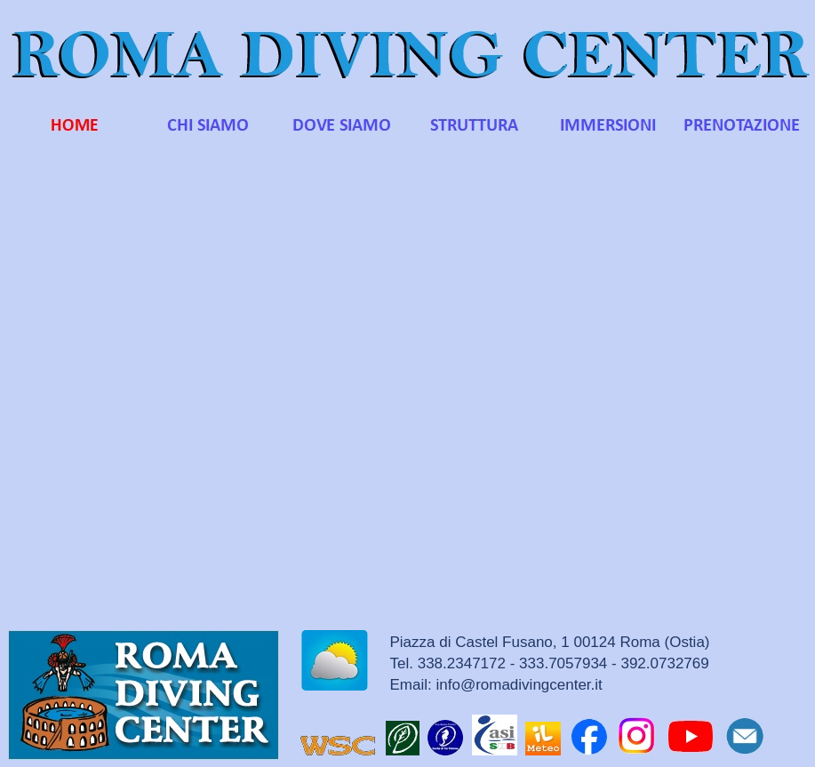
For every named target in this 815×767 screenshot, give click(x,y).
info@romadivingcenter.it (518, 684)
